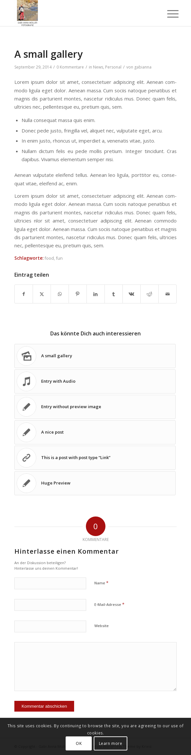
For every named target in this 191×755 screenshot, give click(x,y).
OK (79, 743)
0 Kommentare (70, 67)
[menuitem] (168, 14)
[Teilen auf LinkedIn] (95, 294)
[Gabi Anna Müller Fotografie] (79, 13)
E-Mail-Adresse (109, 604)
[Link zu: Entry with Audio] (95, 381)
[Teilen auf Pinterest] (78, 294)
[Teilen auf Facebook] (24, 294)
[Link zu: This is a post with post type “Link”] (95, 458)
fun (59, 258)
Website (101, 625)
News (98, 67)
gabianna (142, 67)
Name (101, 583)
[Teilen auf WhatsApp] (60, 294)
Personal (113, 67)
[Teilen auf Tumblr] (113, 294)
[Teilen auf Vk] (131, 294)
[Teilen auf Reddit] (149, 294)
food (49, 258)
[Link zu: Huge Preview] (95, 483)
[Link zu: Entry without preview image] (95, 407)
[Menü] (168, 14)
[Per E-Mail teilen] (167, 294)
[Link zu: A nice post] (95, 432)
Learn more (110, 743)
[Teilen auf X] (42, 294)
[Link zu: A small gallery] (95, 356)
